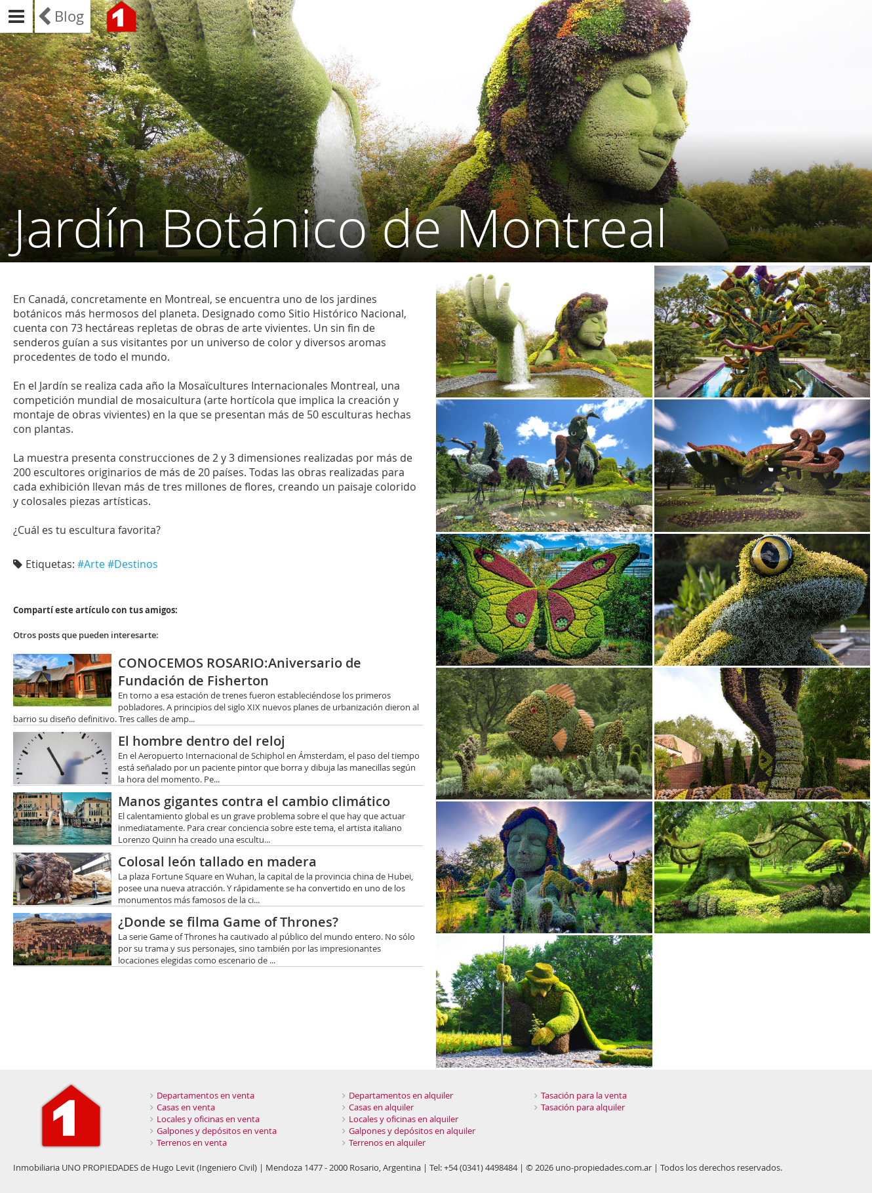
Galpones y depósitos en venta (217, 1131)
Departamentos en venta (205, 1095)
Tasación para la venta (584, 1095)
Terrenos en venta (192, 1142)
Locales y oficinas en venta (208, 1119)
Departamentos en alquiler (401, 1095)
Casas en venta (186, 1107)
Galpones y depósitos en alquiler (412, 1131)
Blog (69, 16)
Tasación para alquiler (583, 1107)
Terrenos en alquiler (387, 1142)
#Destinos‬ (133, 564)
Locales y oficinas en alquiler (403, 1119)
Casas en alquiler (381, 1107)
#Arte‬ (91, 564)
